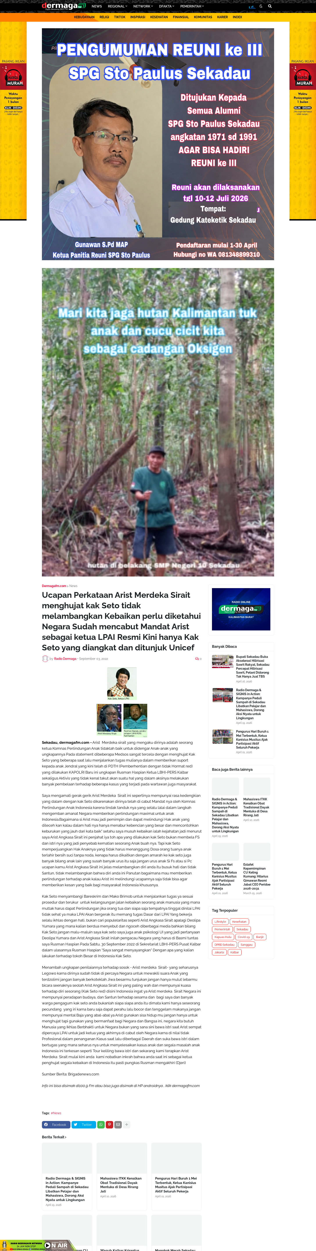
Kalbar (234, 952)
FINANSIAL (181, 17)
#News (56, 1113)
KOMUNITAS (203, 17)
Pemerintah (222, 929)
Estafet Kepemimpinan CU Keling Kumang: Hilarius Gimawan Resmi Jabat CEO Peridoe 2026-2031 (256, 876)
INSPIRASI (137, 17)
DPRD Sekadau (224, 944)
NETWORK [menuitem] (141, 6)
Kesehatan (239, 921)
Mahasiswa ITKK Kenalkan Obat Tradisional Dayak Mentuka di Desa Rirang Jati (121, 1184)
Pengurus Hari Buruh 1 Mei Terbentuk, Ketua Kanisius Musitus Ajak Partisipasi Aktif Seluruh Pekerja (176, 1184)
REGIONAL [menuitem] (116, 6)
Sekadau (242, 929)
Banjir (260, 937)
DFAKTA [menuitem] (165, 6)
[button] (261, 6)
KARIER (222, 17)
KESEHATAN (159, 17)
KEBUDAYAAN (84, 17)
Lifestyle (220, 921)
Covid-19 (244, 937)
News (73, 585)
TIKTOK (119, 17)
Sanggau (247, 944)
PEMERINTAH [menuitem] (190, 6)
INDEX (237, 17)
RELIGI (104, 17)
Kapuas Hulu (223, 937)
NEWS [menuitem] (97, 6)
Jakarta (219, 952)
